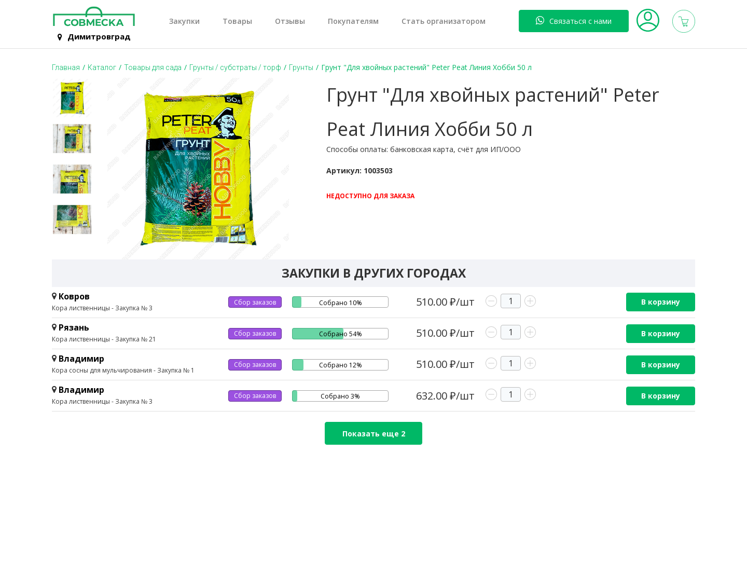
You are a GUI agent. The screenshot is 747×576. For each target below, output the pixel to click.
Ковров (74, 296)
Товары (237, 21)
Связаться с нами (574, 21)
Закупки (184, 21)
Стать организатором (444, 21)
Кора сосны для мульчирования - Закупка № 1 (123, 370)
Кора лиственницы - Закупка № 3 (102, 308)
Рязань (74, 327)
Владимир (81, 358)
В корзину (660, 302)
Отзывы (290, 21)
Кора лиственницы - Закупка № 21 (104, 339)
